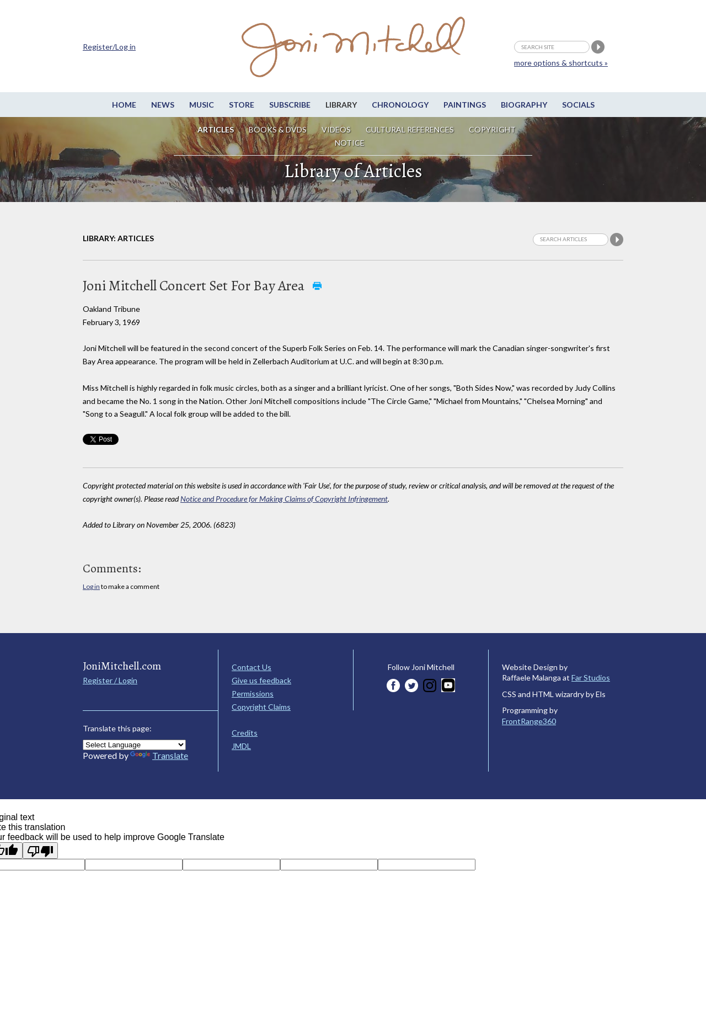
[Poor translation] (40, 850)
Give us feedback (261, 680)
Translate (159, 755)
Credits (245, 732)
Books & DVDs (278, 129)
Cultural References (410, 129)
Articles (215, 129)
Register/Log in (109, 46)
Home (124, 104)
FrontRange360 (529, 721)
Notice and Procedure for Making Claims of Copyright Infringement (284, 498)
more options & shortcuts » (561, 62)
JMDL (241, 746)
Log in (91, 586)
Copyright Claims (261, 706)
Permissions (253, 693)
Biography (524, 104)
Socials (578, 104)
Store (241, 104)
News (162, 104)
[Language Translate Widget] (134, 745)
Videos (336, 129)
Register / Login (110, 680)
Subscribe (290, 104)
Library (341, 104)
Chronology (400, 104)
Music (201, 104)
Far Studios (590, 677)
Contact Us (251, 667)
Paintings (464, 104)
